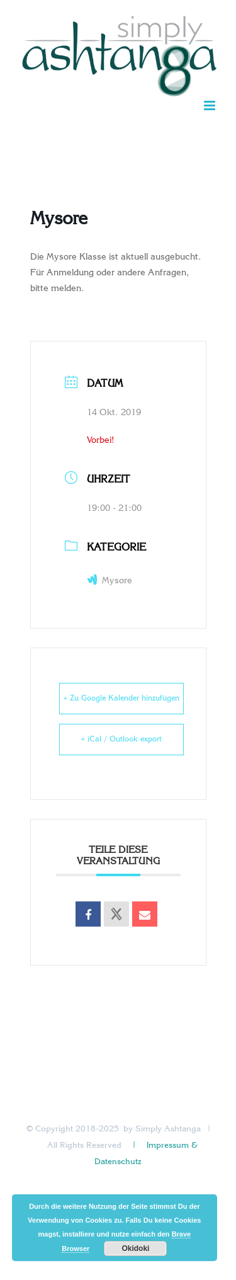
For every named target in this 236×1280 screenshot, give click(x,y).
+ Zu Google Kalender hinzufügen (121, 698)
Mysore (109, 581)
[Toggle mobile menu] (210, 105)
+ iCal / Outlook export (121, 739)
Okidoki (135, 1248)
